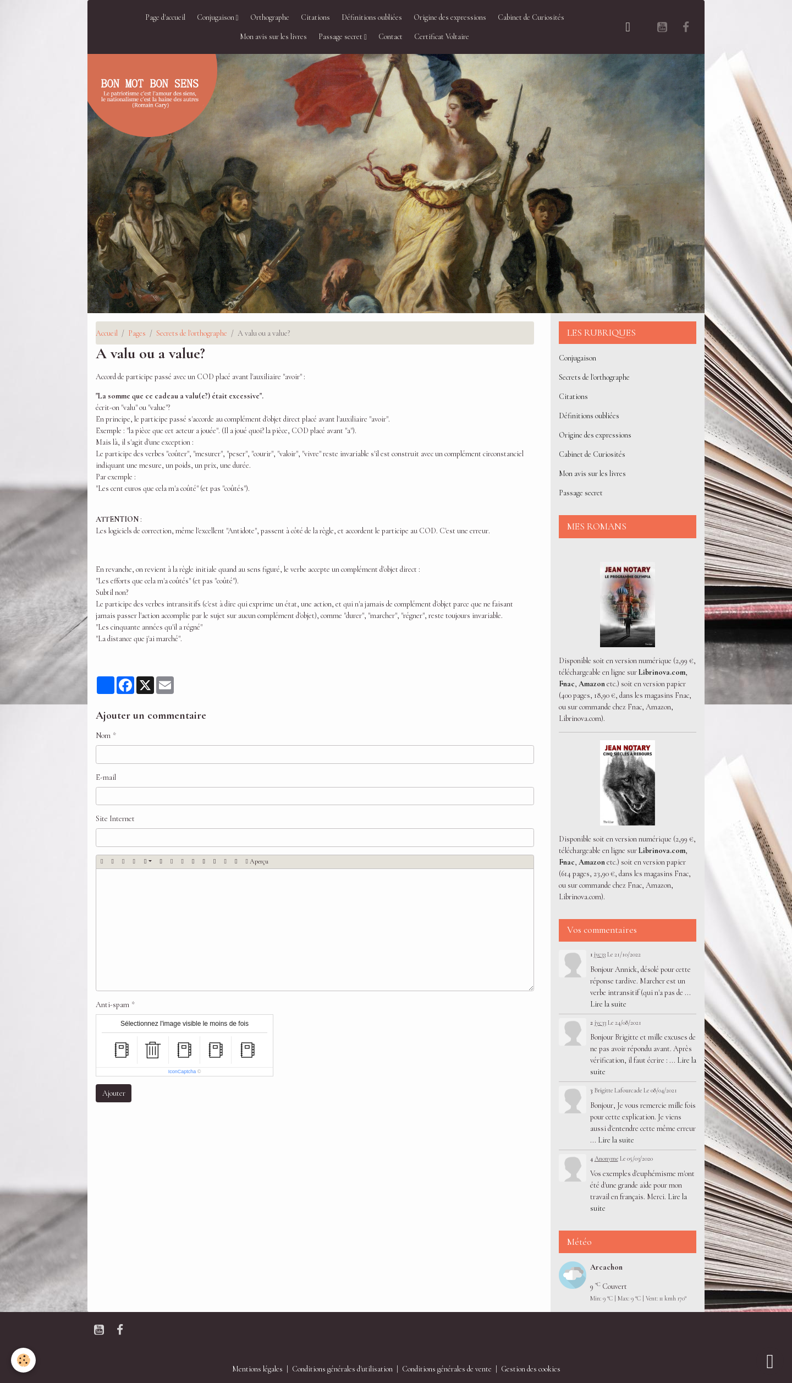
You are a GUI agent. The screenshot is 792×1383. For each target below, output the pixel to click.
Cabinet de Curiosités (531, 17)
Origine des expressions (450, 17)
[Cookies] (23, 1360)
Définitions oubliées (372, 17)
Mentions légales (257, 1369)
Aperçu (256, 861)
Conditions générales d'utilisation (342, 1369)
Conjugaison (216, 17)
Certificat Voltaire (441, 36)
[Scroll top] (770, 1361)
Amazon (592, 683)
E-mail (106, 777)
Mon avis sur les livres (273, 36)
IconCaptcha (182, 1071)
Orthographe (269, 17)
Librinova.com (662, 672)
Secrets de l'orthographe (191, 333)
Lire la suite (608, 1004)
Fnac (567, 683)
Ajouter (113, 1093)
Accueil (107, 333)
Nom (103, 735)
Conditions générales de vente (447, 1369)
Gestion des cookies (530, 1369)
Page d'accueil (165, 17)
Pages (137, 333)
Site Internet (115, 818)
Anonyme (606, 1158)
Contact (390, 36)
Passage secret (341, 36)
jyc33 (600, 954)
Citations (315, 17)
